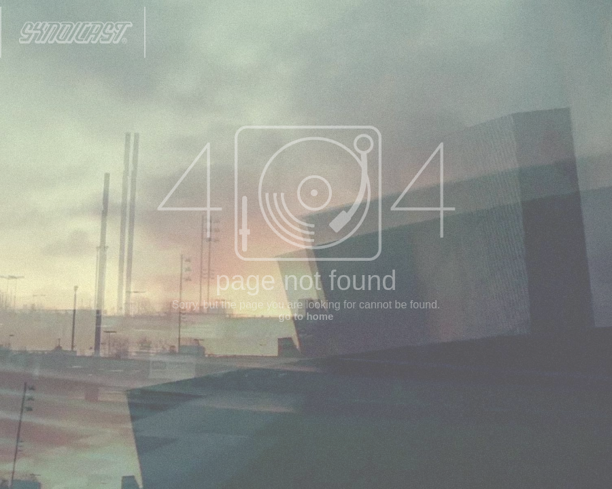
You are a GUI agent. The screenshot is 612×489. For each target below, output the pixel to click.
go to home (306, 316)
